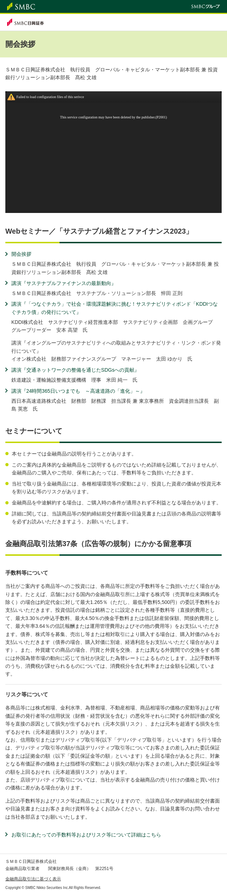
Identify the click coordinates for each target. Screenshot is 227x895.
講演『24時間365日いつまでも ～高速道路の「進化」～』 (78, 391)
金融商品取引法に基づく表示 (33, 878)
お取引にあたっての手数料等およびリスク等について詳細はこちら (86, 835)
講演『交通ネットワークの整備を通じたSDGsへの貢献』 (75, 370)
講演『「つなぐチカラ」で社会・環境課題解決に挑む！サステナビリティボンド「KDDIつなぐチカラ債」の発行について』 (114, 308)
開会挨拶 (21, 254)
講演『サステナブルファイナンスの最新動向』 (63, 283)
